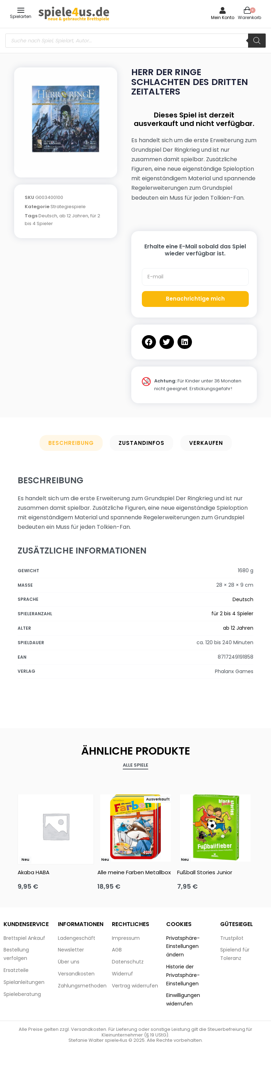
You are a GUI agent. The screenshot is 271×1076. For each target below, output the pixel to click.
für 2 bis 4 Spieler (232, 613)
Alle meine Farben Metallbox (134, 872)
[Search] (257, 41)
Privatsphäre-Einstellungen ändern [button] (183, 947)
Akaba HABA (33, 872)
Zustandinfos (141, 443)
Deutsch (47, 215)
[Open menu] (21, 10)
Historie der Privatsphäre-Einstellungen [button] (183, 975)
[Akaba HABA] (56, 826)
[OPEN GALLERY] (65, 118)
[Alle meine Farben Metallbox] (135, 826)
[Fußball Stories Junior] (215, 826)
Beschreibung (71, 443)
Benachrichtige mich (195, 299)
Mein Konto (222, 17)
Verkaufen (206, 443)
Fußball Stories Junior (204, 872)
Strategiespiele (68, 206)
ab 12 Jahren (73, 215)
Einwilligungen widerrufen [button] (183, 999)
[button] (149, 342)
